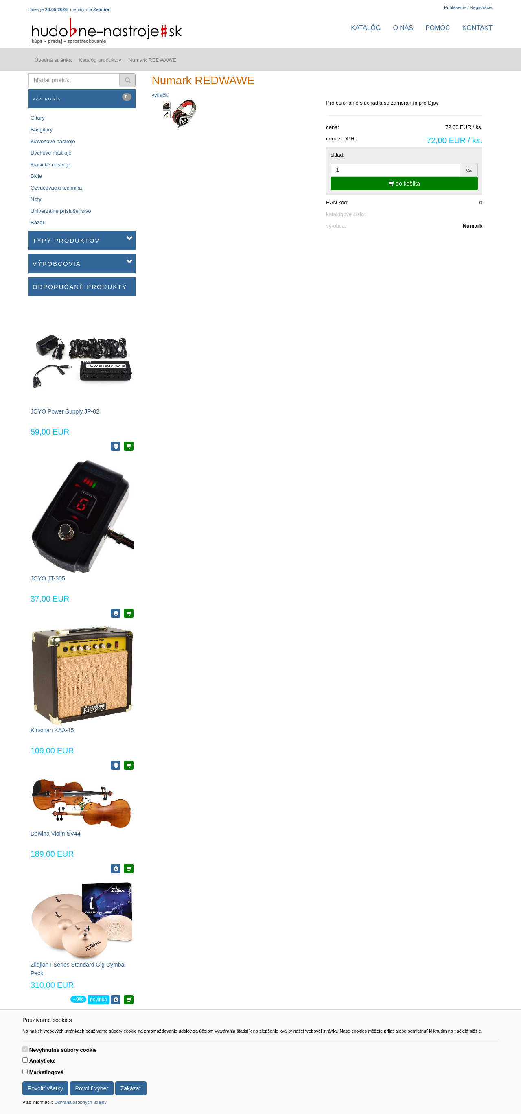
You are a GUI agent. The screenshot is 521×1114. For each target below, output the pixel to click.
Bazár (37, 222)
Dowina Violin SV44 (56, 833)
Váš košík (82, 97)
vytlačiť (160, 95)
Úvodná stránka (53, 60)
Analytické (42, 1061)
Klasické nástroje (50, 165)
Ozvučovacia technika (56, 188)
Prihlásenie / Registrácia (468, 7)
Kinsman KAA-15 (52, 730)
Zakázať (130, 1088)
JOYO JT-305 (48, 578)
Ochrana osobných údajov (80, 1102)
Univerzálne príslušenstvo (61, 211)
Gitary (38, 118)
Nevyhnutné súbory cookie (63, 1050)
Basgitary (42, 130)
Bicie (36, 176)
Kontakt (477, 27)
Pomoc (437, 27)
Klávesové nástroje (53, 141)
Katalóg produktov (100, 60)
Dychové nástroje (51, 153)
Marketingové (46, 1072)
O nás (403, 27)
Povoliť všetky (45, 1088)
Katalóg (366, 27)
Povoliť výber (92, 1088)
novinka (98, 999)
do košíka (404, 183)
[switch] (25, 1049)
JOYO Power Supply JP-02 (65, 411)
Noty (36, 199)
